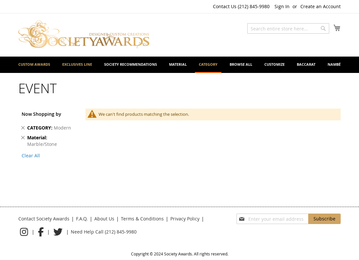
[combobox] (288, 28)
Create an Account (320, 6)
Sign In (282, 6)
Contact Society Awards (43, 219)
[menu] (179, 65)
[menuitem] (34, 64)
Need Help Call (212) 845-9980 (104, 232)
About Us (104, 219)
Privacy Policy (184, 219)
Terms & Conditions (142, 219)
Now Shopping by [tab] (41, 114)
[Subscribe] (324, 219)
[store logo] (83, 34)
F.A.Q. (82, 219)
